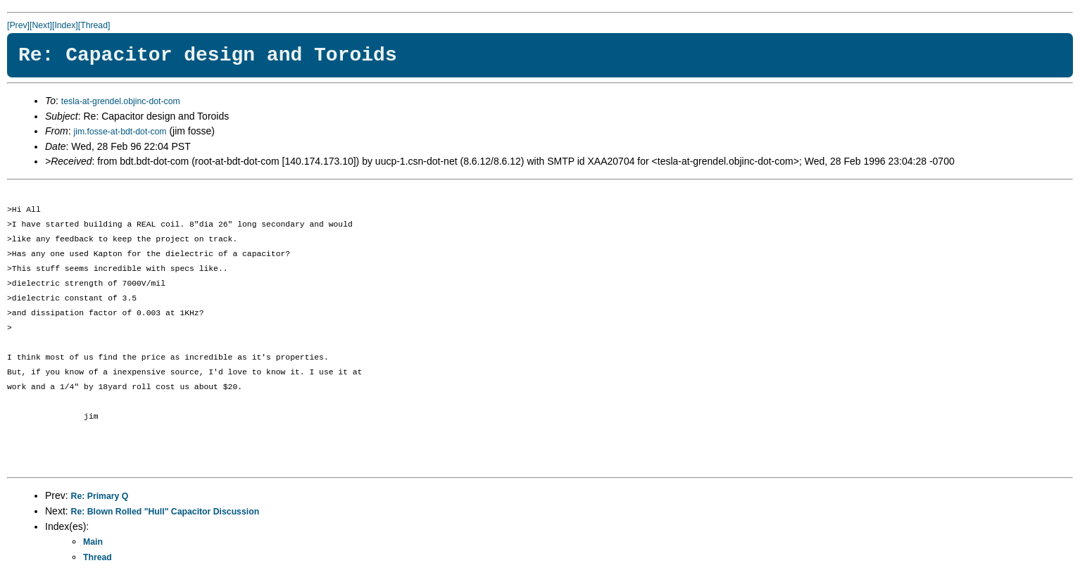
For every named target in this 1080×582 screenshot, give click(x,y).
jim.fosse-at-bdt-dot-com (119, 132)
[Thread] (94, 25)
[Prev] (18, 25)
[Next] (41, 25)
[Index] (65, 25)
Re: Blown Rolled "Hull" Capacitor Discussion (165, 512)
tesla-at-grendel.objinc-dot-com (120, 101)
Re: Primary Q (100, 496)
